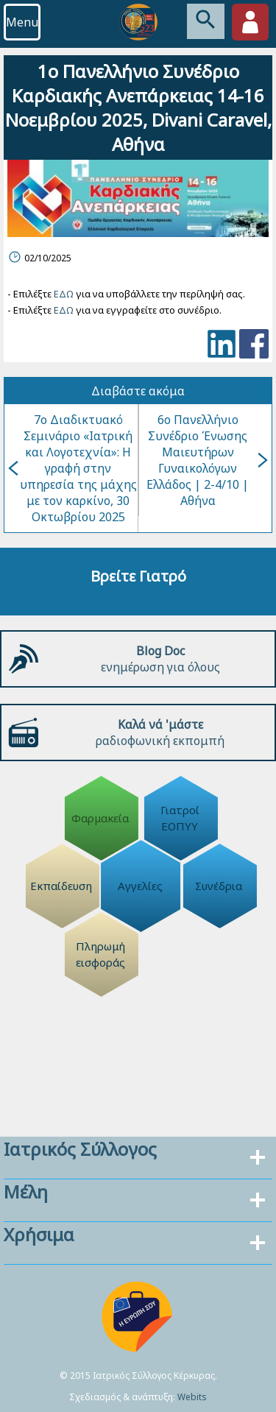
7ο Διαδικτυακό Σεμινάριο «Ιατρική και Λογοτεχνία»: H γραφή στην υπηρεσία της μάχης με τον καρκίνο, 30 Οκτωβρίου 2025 (72, 468)
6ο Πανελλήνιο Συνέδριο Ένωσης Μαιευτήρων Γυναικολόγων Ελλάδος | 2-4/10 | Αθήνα (207, 460)
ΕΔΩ (64, 293)
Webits (192, 1397)
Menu (22, 22)
